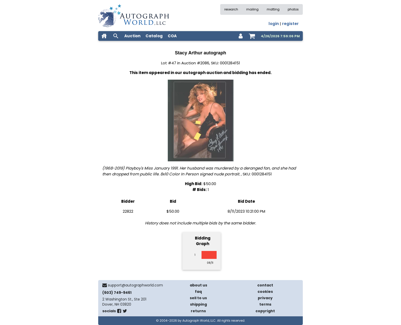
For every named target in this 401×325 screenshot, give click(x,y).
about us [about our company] (198, 285)
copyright (265, 311)
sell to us (198, 297)
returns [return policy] (198, 311)
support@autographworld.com (135, 285)
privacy (265, 297)
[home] (104, 36)
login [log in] (274, 23)
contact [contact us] (265, 285)
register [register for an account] (290, 23)
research (231, 9)
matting (273, 9)
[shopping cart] (252, 36)
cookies (265, 291)
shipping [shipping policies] (198, 304)
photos (293, 9)
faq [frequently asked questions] (198, 291)
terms (265, 304)
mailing (252, 9)
